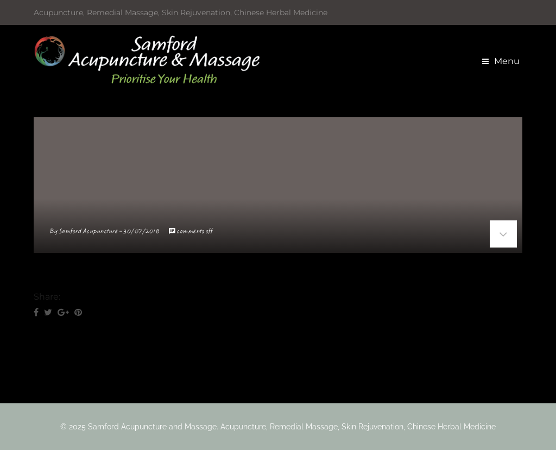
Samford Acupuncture (88, 231)
